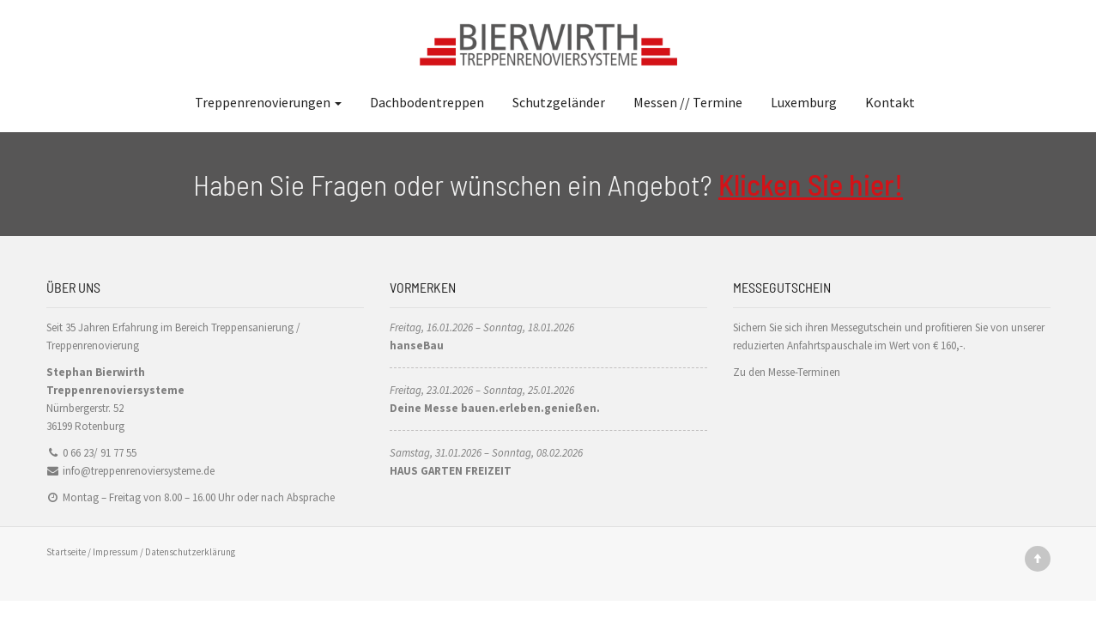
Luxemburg (804, 102)
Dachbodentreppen (427, 102)
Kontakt (890, 102)
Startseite (66, 552)
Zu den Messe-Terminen (786, 372)
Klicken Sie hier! (810, 184)
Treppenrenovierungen (268, 102)
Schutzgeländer (558, 102)
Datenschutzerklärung (190, 552)
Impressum (115, 552)
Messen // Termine (687, 102)
